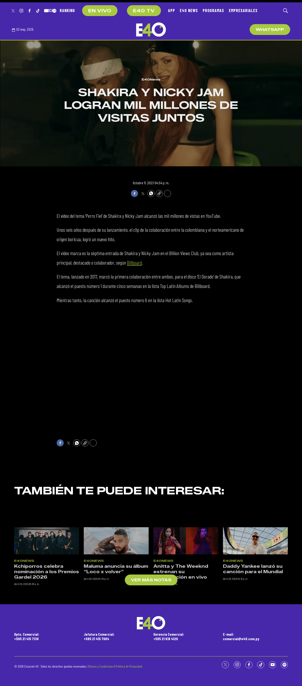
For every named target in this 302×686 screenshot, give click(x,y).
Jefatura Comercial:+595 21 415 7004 (99, 636)
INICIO (49, 10)
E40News (151, 79)
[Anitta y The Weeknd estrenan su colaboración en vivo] (185, 584)
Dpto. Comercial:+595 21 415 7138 (26, 636)
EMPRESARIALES (243, 10)
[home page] (151, 29)
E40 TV (144, 10)
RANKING (67, 10)
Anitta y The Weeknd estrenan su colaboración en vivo (180, 616)
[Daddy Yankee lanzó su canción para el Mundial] (255, 584)
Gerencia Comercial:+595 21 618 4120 (168, 636)
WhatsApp (270, 29)
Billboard (134, 262)
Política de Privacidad (129, 666)
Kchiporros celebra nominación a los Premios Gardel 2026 (46, 616)
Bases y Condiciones (101, 666)
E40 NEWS (189, 10)
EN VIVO (99, 10)
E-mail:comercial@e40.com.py (241, 636)
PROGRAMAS (213, 10)
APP (171, 10)
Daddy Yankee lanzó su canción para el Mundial (253, 613)
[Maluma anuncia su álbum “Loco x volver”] (116, 584)
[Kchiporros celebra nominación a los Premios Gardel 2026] (46, 584)
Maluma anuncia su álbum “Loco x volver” (116, 613)
